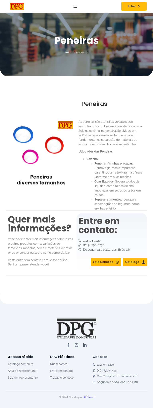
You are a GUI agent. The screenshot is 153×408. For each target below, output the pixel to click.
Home (69, 52)
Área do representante (22, 370)
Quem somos (58, 364)
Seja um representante (23, 377)
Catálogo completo (20, 364)
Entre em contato (61, 370)
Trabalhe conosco (62, 377)
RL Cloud (88, 397)
